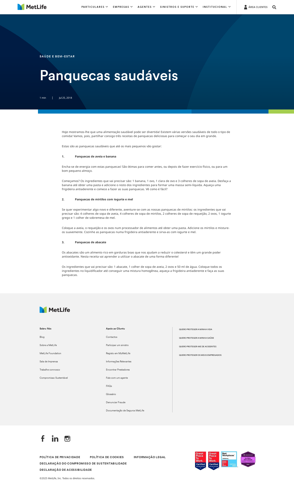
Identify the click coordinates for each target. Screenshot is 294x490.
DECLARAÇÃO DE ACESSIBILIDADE (66, 470)
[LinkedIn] (55, 439)
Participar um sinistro (117, 345)
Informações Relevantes (118, 362)
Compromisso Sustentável (54, 378)
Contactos (111, 337)
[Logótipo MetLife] (55, 312)
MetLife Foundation (50, 353)
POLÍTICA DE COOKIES (107, 457)
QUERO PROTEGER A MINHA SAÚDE (196, 338)
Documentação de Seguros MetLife (125, 411)
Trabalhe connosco (50, 370)
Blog (42, 337)
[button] (94, 7)
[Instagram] (67, 439)
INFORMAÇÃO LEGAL (150, 457)
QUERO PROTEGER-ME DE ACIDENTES (197, 347)
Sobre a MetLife (48, 345)
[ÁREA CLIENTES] (255, 6)
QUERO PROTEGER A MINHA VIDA (195, 329)
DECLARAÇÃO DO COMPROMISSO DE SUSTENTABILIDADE (83, 463)
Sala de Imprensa (49, 362)
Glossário (111, 394)
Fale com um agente (117, 378)
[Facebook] (43, 439)
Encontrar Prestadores (118, 370)
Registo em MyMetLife (118, 353)
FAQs (109, 386)
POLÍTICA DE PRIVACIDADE (60, 457)
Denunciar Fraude (115, 402)
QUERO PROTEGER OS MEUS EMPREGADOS (200, 355)
